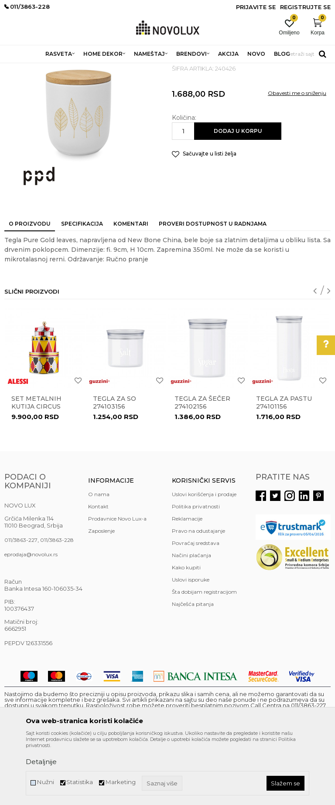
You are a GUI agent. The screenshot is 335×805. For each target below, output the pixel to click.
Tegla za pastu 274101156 (284, 466)
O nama (98, 557)
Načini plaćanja (191, 618)
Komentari (130, 287)
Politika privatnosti (196, 569)
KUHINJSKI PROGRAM (143, 68)
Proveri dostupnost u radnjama (213, 287)
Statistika (79, 782)
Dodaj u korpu (238, 194)
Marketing (120, 782)
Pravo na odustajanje (198, 594)
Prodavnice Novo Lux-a (117, 581)
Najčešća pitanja (193, 667)
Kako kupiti (186, 630)
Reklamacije (187, 581)
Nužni (45, 782)
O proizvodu (30, 287)
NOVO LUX (18, 68)
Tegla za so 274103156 (114, 466)
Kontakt (98, 569)
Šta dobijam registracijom (204, 655)
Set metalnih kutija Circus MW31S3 (36, 469)
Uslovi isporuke (190, 642)
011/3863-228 (57, 603)
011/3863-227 (21, 603)
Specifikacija (82, 287)
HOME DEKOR (88, 68)
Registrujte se (305, 6)
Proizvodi (51, 68)
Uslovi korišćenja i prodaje (204, 557)
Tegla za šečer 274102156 (202, 466)
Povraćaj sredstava (195, 606)
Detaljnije (41, 762)
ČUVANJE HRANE (201, 68)
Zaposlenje (101, 594)
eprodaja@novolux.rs (31, 617)
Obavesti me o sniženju (297, 156)
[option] (44, 438)
